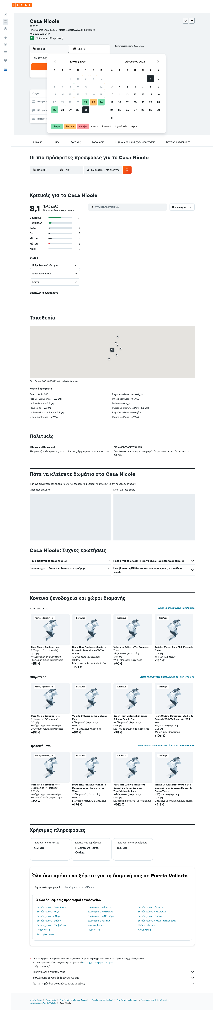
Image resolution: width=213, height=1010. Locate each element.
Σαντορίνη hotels (45, 934)
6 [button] (54, 86)
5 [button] (101, 78)
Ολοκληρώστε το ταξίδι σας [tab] (79, 887)
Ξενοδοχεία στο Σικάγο (150, 916)
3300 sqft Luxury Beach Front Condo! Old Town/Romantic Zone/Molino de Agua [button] (129, 788)
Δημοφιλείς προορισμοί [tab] (47, 887)
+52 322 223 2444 (40, 33)
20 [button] (54, 102)
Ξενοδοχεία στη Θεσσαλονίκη (52, 907)
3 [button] (85, 78)
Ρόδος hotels (43, 929)
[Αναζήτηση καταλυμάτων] (5, 21)
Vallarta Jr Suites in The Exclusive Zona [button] (131, 649)
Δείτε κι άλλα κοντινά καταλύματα (176, 608)
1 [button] (70, 78)
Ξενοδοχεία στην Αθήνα (49, 916)
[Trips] (5, 60)
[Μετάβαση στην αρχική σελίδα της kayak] (22, 5)
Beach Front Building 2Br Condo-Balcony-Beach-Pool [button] (130, 717)
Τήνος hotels (93, 929)
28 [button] (62, 109)
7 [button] (62, 86)
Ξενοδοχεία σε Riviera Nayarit (154, 1000)
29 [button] (70, 109)
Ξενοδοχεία (51, 1000)
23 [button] (77, 102)
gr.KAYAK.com (36, 1000)
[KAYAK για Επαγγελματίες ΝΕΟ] (5, 51)
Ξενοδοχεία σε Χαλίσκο (127, 1000)
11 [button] (93, 86)
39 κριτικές (56, 38)
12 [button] (101, 86)
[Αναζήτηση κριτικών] (130, 207)
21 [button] (62, 102)
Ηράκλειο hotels (146, 925)
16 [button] (78, 94)
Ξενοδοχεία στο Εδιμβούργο (51, 925)
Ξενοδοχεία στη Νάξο (48, 911)
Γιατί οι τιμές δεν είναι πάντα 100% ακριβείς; (114, 983)
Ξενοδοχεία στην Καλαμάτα (152, 911)
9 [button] (78, 86)
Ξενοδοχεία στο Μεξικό (102, 1000)
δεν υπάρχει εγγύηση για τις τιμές (97, 962)
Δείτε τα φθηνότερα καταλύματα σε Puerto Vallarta (167, 676)
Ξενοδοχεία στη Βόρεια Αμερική (74, 1000)
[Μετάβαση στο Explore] (5, 37)
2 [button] (78, 78)
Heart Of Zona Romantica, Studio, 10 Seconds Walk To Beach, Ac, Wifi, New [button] (174, 719)
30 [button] (78, 109)
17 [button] (86, 94)
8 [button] (70, 86)
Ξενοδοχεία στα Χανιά (98, 920)
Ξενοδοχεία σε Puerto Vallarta (43, 1003)
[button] (5, 5)
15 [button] (70, 94)
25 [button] (93, 102)
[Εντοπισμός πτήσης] (5, 44)
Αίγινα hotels (144, 929)
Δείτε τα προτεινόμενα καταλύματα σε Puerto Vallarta (165, 745)
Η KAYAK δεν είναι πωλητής (114, 972)
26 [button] (101, 102)
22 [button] (70, 102)
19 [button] (101, 94)
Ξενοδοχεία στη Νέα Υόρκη (101, 916)
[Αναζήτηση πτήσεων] (5, 15)
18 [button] (93, 94)
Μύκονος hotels (95, 925)
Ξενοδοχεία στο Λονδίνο (150, 907)
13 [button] (54, 94)
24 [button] (85, 102)
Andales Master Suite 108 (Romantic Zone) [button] (174, 649)
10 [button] (85, 86)
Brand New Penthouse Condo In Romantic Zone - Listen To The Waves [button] (89, 650)
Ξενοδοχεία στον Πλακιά (100, 911)
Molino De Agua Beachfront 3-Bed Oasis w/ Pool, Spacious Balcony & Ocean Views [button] (173, 788)
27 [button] (54, 109)
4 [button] (93, 78)
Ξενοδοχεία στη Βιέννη (99, 907)
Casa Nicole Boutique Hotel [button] (45, 647)
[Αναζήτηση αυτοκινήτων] (5, 28)
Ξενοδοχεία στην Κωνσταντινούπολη (157, 920)
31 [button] (86, 109)
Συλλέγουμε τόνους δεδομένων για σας (114, 978)
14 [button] (62, 94)
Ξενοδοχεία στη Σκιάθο (49, 920)
